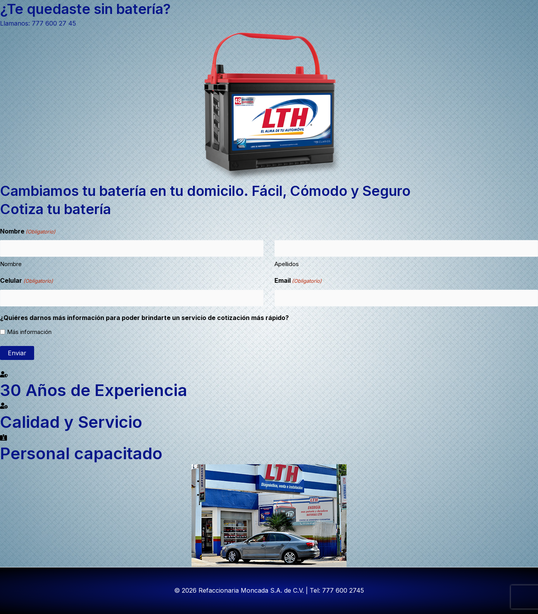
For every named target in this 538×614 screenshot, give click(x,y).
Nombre (11, 264)
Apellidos (286, 264)
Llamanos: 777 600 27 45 (38, 23)
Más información (29, 332)
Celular (26, 281)
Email (298, 281)
